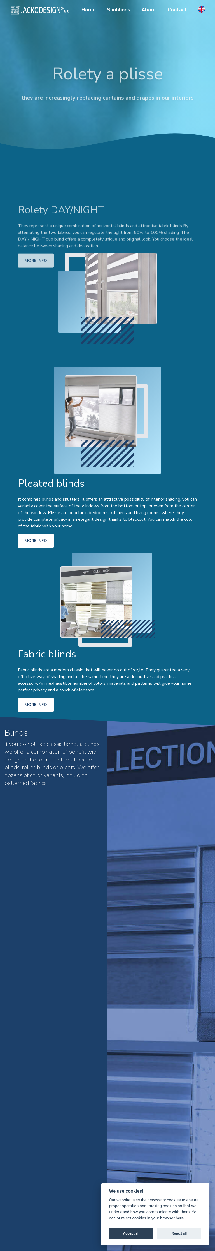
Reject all (179, 1233)
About (148, 9)
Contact (177, 9)
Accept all (131, 1233)
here (180, 1218)
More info (36, 273)
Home (88, 9)
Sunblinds (118, 9)
